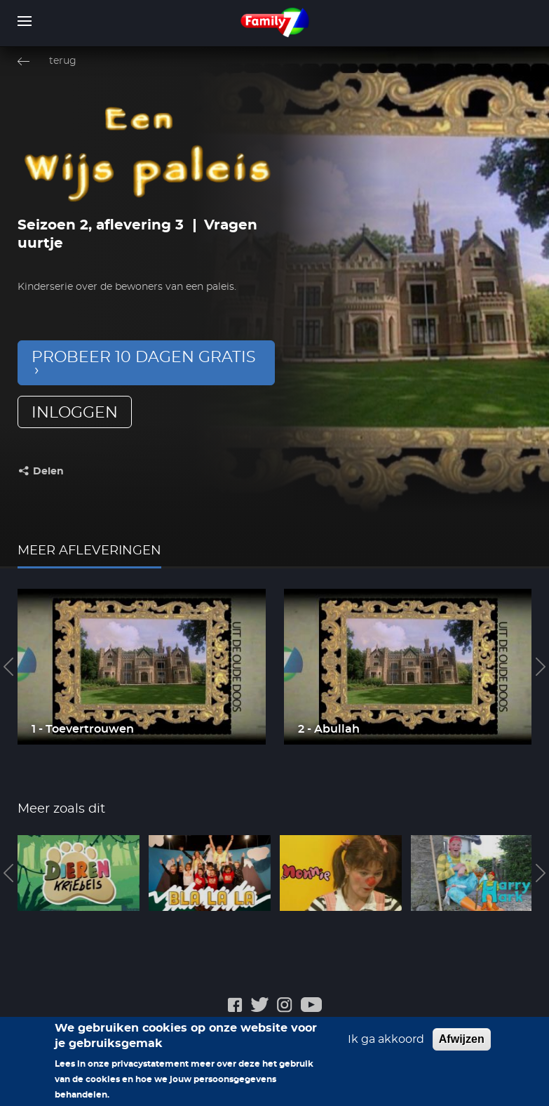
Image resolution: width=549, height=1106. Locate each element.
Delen (48, 472)
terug (62, 61)
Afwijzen (461, 1045)
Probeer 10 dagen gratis (144, 357)
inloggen (75, 412)
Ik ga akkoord (386, 1045)
